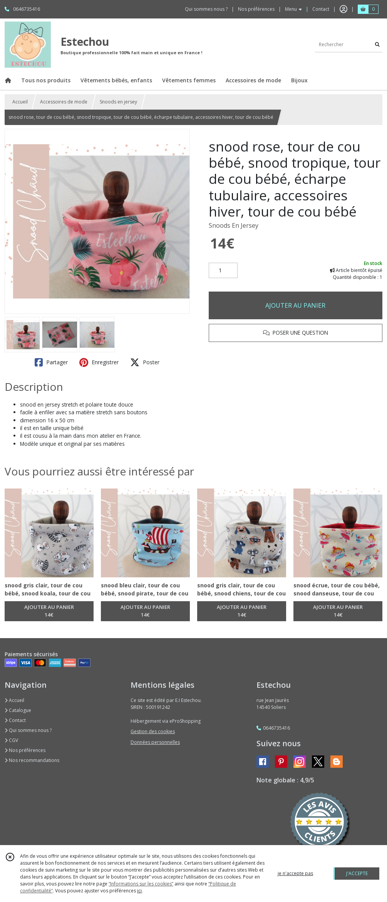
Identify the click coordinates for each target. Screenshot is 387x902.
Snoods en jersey (118, 101)
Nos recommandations (32, 760)
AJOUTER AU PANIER (295, 305)
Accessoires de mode (63, 101)
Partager (51, 362)
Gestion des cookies (153, 731)
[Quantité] (223, 270)
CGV (11, 740)
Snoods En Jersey (233, 225)
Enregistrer (99, 362)
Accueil (20, 101)
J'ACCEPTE (357, 873)
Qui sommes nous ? (28, 730)
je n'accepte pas (295, 873)
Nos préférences (25, 750)
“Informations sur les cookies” (141, 883)
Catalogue (18, 710)
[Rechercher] (377, 44)
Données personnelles (155, 742)
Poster (144, 362)
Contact (320, 9)
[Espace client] (343, 9)
